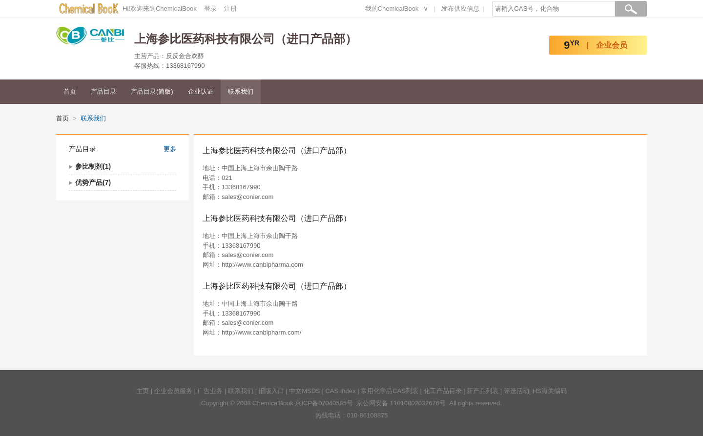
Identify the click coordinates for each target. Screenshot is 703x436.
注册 (230, 8)
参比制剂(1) (93, 166)
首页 (69, 91)
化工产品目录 (443, 391)
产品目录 (103, 91)
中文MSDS (304, 391)
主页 (142, 391)
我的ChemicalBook (392, 8)
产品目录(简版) (152, 91)
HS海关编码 (550, 391)
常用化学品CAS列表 (389, 391)
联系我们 (240, 91)
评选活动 (516, 391)
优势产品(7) (93, 182)
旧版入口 (271, 391)
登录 (210, 8)
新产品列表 (482, 391)
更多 (170, 149)
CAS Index (340, 391)
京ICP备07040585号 (324, 403)
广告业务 (210, 391)
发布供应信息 (460, 8)
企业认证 (200, 91)
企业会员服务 (173, 391)
